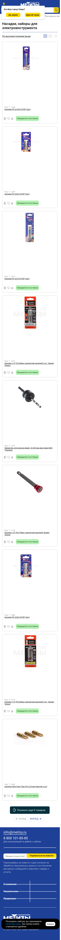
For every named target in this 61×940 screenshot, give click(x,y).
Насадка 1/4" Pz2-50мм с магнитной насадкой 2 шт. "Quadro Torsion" (29, 364)
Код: (6, 107)
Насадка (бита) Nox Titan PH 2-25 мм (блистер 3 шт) (25, 787)
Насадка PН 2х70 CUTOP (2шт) (17, 279)
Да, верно (13, 15)
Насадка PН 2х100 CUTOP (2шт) (17, 109)
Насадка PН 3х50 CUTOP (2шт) (17, 617)
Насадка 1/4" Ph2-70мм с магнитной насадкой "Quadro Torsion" (26, 534)
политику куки (13, 924)
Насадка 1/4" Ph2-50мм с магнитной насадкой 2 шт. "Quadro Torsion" (29, 703)
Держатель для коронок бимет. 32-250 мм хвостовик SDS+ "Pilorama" (28, 449)
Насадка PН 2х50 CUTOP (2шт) (17, 194)
